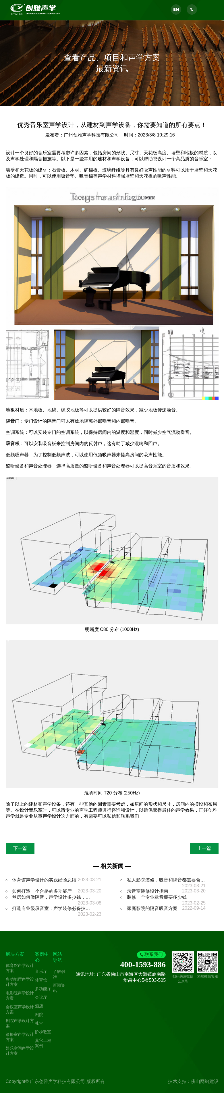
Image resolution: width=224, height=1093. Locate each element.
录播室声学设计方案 (20, 1037)
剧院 (39, 1014)
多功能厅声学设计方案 (20, 982)
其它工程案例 (43, 1043)
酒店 (39, 1006)
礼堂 (39, 1023)
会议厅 (41, 997)
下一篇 (20, 848)
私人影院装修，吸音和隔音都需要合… (166, 880)
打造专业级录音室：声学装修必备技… (51, 908)
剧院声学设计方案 (20, 1023)
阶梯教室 (43, 1032)
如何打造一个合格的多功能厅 (42, 891)
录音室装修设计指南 (147, 891)
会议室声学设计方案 (20, 1009)
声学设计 (52, 816)
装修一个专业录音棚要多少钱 (157, 897)
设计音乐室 (31, 810)
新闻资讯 (59, 988)
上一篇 (204, 848)
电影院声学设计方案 (20, 995)
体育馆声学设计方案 (20, 968)
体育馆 (41, 980)
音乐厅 (41, 971)
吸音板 (13, 443)
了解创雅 (59, 974)
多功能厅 (43, 988)
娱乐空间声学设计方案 (20, 1051)
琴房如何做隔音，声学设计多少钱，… (51, 897)
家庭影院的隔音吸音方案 (152, 908)
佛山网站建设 (205, 1081)
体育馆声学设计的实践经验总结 (44, 880)
